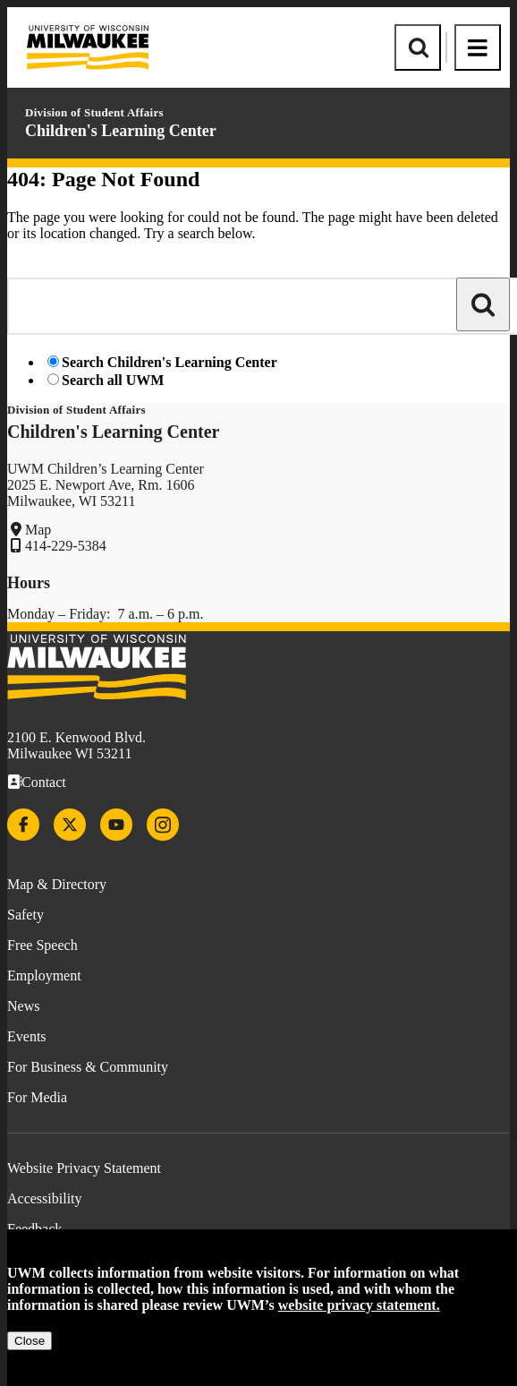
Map (38, 529)
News (23, 1006)
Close (29, 1341)
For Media (37, 1097)
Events (27, 1036)
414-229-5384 (65, 545)
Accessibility (44, 1198)
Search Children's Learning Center (169, 362)
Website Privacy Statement (84, 1168)
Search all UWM (113, 380)
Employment (44, 975)
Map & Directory (56, 884)
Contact (43, 782)
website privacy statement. (359, 1305)
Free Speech (42, 945)
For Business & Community (87, 1066)
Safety (25, 914)
